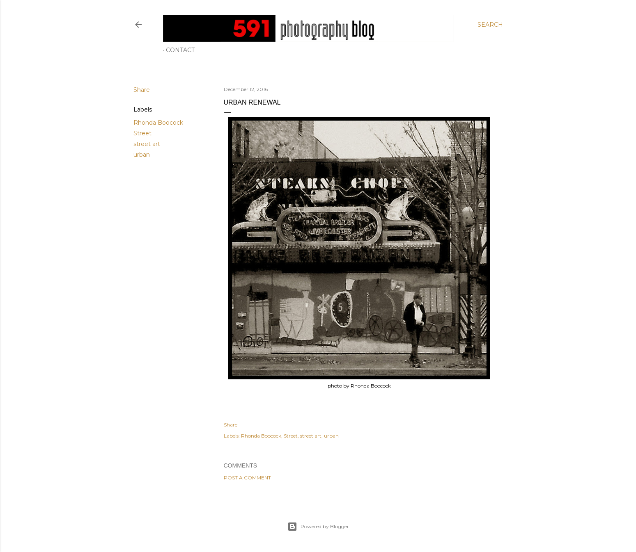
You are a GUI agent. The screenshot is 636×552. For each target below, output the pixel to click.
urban (141, 154)
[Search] (490, 24)
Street (142, 133)
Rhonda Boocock (158, 122)
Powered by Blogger (318, 526)
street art (146, 144)
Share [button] (141, 90)
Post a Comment (247, 477)
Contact (180, 50)
